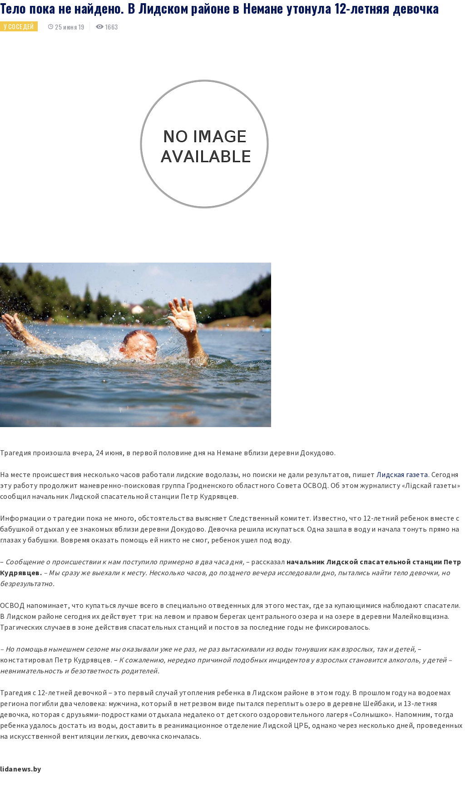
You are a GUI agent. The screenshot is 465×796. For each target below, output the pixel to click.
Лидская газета (402, 474)
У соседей (19, 26)
